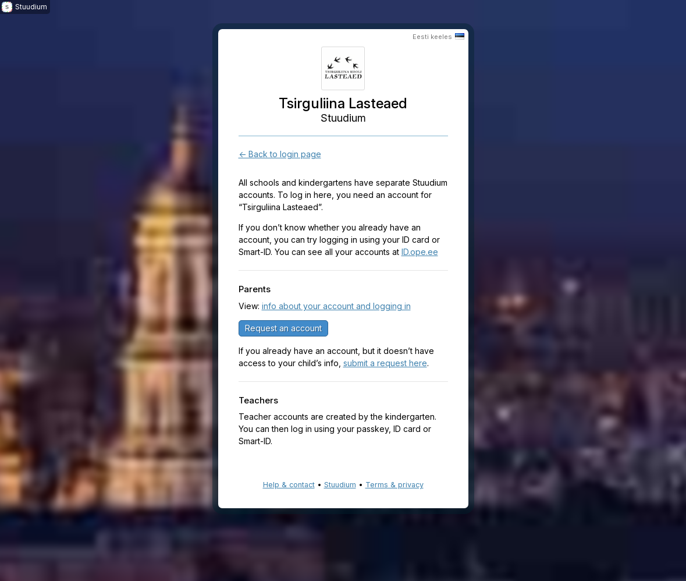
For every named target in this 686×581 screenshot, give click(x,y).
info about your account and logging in (336, 306)
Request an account (283, 328)
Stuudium (340, 484)
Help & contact (289, 484)
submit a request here (385, 363)
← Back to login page (280, 154)
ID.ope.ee (419, 252)
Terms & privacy (394, 484)
